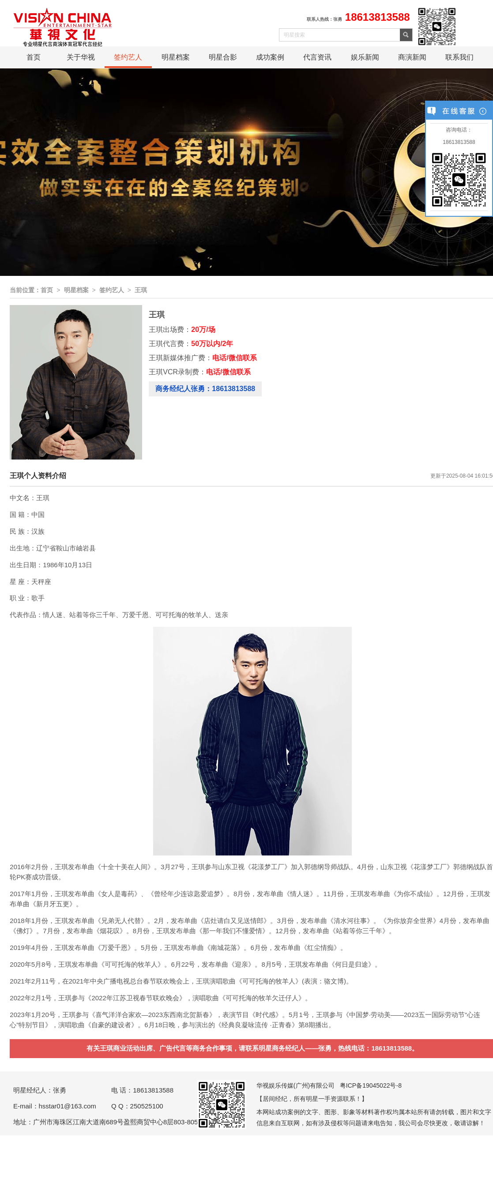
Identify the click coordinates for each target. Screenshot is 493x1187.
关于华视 (81, 57)
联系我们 (459, 57)
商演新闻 (412, 57)
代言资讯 (317, 57)
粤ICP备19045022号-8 (371, 1085)
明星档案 (176, 57)
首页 (33, 57)
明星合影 (223, 57)
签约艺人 (128, 57)
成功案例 (270, 57)
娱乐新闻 (365, 57)
